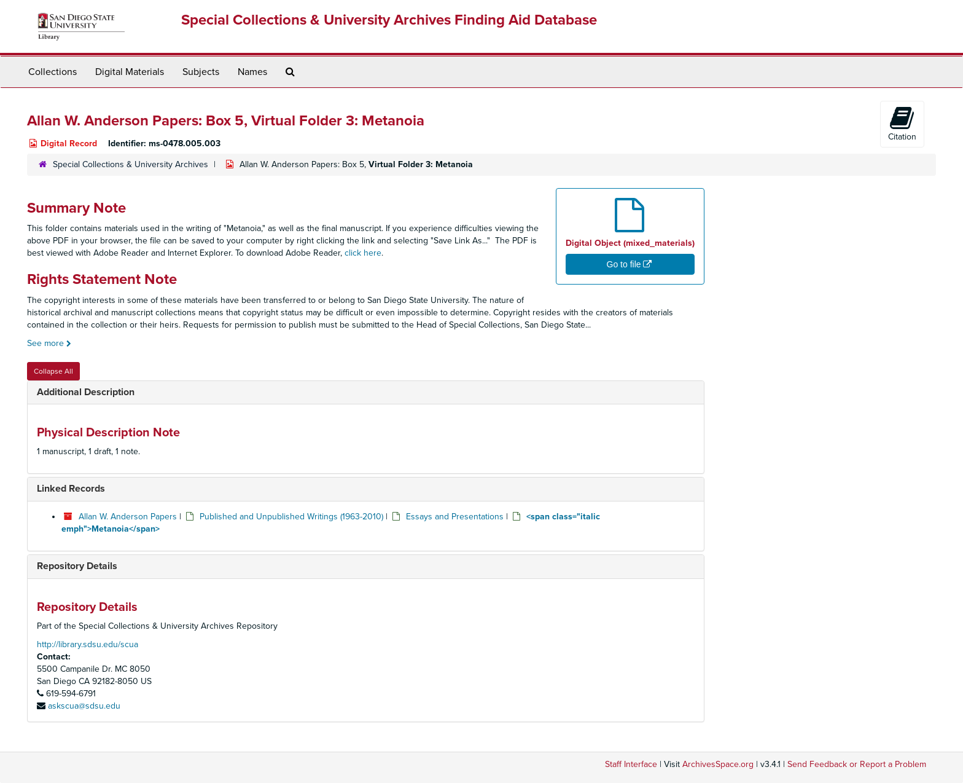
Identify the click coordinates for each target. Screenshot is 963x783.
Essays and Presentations (455, 516)
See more (49, 343)
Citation (902, 123)
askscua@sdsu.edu (84, 706)
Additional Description (86, 392)
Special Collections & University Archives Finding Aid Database (389, 20)
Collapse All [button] (53, 371)
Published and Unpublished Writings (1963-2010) (291, 516)
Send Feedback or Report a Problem (856, 764)
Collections (52, 72)
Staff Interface (631, 764)
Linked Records (71, 488)
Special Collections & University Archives (130, 164)
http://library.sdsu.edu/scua (87, 644)
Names (252, 72)
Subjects (200, 72)
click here (363, 253)
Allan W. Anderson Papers (128, 516)
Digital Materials (129, 72)
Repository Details (77, 566)
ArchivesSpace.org (718, 764)
